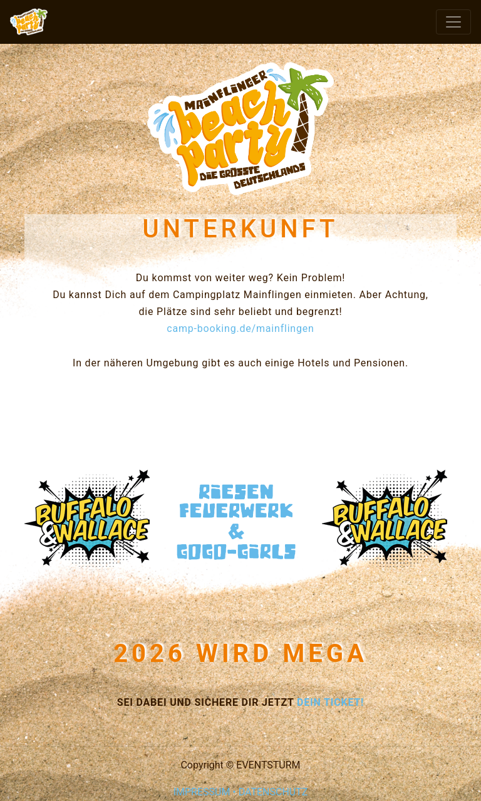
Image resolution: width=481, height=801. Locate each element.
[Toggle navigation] (453, 21)
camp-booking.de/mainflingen (240, 328)
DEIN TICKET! (330, 702)
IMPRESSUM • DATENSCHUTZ (240, 792)
